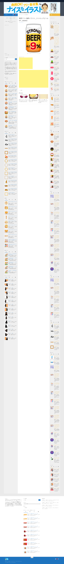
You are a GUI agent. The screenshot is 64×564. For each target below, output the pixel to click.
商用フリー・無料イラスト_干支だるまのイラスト (56, 47)
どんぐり (9, 151)
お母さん (56, 246)
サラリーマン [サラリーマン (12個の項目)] (13, 500)
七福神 (12, 85)
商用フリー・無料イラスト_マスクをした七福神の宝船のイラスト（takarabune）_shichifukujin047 (12, 127)
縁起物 (14, 85)
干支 (14, 89)
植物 (14, 151)
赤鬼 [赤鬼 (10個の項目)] (16, 505)
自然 (16, 151)
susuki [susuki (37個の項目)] (11, 499)
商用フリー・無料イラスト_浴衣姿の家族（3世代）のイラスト (56, 259)
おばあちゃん (56, 198)
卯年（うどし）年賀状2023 (30, 513)
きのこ (9, 155)
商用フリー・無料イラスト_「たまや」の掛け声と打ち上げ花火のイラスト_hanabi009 (56, 454)
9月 (12, 244)
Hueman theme (14, 562)
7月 (54, 196)
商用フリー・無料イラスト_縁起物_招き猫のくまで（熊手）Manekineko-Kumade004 (56, 144)
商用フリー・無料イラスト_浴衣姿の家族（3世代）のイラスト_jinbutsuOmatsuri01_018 (56, 209)
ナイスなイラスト (22, 22)
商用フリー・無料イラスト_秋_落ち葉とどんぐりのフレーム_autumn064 (12, 174)
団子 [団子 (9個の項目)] (14, 501)
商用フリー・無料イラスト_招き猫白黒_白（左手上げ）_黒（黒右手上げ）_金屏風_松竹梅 (56, 160)
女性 (57, 195)
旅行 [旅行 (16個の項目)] (6, 503)
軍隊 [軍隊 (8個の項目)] (18, 505)
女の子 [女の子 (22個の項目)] (11, 502)
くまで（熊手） (10, 85)
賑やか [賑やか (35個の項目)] (13, 505)
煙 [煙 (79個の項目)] (15, 504)
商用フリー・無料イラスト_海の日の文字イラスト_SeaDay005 (56, 363)
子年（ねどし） (10, 97)
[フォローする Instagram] (15, 14)
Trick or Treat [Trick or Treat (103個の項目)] (16, 499)
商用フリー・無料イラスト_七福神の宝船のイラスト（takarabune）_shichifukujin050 (12, 104)
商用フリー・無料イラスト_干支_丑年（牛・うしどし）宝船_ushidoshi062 (12, 118)
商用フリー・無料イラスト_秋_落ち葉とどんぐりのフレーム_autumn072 (12, 153)
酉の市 (12, 120)
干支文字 (58, 72)
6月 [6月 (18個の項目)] (7, 499)
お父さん (56, 196)
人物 (12, 239)
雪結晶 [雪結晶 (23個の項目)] (20, 505)
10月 (14, 201)
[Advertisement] (26, 63)
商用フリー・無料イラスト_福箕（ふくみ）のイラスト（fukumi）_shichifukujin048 (12, 113)
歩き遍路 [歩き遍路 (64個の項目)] (10, 504)
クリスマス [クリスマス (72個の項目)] (8, 500)
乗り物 (11, 266)
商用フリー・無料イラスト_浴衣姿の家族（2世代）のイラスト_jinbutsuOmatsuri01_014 (56, 241)
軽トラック (14, 266)
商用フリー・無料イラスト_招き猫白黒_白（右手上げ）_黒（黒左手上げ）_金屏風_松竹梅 (56, 166)
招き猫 (56, 134)
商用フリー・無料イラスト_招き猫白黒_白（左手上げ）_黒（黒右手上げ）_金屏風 (56, 172)
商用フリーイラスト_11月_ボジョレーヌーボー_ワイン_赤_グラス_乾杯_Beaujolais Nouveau (23, 100)
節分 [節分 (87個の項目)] (20, 504)
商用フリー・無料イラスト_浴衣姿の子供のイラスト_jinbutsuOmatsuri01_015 (56, 232)
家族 (8, 254)
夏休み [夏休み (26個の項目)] (18, 501)
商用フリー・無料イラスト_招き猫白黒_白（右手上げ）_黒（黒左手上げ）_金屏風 (56, 177)
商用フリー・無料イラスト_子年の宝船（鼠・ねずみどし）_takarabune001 (12, 99)
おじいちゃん (56, 213)
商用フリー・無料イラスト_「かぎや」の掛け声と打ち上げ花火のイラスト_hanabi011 (56, 271)
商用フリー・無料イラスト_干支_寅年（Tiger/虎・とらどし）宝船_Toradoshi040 (12, 91)
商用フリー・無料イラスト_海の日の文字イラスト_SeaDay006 (56, 358)
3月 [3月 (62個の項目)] (6, 499)
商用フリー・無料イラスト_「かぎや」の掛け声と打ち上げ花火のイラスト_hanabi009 (56, 264)
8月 (57, 196)
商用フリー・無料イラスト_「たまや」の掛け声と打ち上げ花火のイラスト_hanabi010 (56, 448)
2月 (54, 468)
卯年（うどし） (34, 513)
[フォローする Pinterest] (14, 14)
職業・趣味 (9, 266)
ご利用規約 (25, 507)
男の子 (15, 244)
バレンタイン (56, 468)
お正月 (15, 106)
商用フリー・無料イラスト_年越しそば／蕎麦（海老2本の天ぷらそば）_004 (33, 100)
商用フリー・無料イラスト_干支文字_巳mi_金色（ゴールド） (56, 85)
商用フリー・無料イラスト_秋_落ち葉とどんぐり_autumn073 (56, 343)
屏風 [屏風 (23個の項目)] (18, 502)
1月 (10, 111)
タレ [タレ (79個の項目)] (17, 500)
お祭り (55, 203)
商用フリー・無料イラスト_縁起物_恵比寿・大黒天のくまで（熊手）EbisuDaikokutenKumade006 (12, 87)
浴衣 (54, 202)
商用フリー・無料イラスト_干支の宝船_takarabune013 (56, 35)
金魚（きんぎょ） (56, 457)
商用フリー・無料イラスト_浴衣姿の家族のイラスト (56, 200)
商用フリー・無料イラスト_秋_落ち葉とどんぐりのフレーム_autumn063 (12, 178)
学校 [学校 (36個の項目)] (14, 502)
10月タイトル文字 (56, 97)
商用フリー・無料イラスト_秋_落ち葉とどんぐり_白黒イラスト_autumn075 (12, 140)
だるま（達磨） (57, 153)
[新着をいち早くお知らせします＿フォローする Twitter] (13, 14)
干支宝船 (55, 25)
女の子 (55, 238)
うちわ (55, 220)
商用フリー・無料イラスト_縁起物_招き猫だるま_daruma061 (56, 156)
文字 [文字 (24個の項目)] (20, 502)
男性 (55, 195)
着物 (57, 202)
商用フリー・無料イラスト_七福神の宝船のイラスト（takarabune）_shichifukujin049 (12, 109)
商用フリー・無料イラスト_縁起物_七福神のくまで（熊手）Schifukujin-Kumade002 (12, 123)
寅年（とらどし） (10, 89)
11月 (15, 201)
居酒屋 (21, 90)
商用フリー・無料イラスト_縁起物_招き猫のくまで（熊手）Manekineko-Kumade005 (56, 137)
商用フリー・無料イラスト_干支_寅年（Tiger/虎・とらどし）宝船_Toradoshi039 (12, 95)
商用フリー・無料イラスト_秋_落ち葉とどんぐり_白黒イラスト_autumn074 (12, 145)
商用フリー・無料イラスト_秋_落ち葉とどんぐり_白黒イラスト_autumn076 (12, 136)
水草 (58, 457)
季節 (11, 102)
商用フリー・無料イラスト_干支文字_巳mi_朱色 (56, 90)
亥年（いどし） (55, 45)
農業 (15, 270)
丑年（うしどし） (14, 115)
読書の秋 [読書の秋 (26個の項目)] (9, 505)
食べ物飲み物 (26, 14)
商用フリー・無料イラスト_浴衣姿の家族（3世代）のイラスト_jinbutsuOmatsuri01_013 (56, 250)
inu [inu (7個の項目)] (8, 499)
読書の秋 (9, 201)
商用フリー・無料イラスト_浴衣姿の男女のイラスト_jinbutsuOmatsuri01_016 (56, 225)
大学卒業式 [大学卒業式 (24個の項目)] (7, 502)
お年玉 (9, 106)
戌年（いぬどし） (57, 32)
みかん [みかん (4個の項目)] (21, 499)
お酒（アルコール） (21, 14)
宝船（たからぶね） (12, 106)
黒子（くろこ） (10, 279)
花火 (55, 202)
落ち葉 (11, 151)
